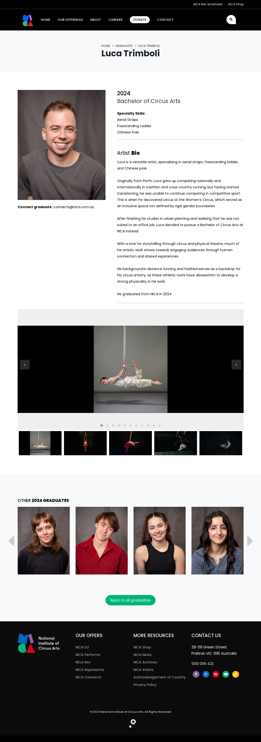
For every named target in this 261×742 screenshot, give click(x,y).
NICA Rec (84, 662)
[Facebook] (196, 674)
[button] (102, 425)
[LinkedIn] (215, 674)
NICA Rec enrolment (207, 4)
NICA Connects (89, 677)
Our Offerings (70, 19)
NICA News (143, 654)
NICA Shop (236, 4)
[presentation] (25, 364)
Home (105, 46)
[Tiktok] (235, 674)
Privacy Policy (146, 691)
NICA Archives (146, 662)
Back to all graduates (130, 600)
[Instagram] (206, 674)
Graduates (124, 46)
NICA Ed (82, 647)
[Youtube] (225, 674)
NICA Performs (88, 654)
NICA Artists (144, 669)
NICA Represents (91, 669)
